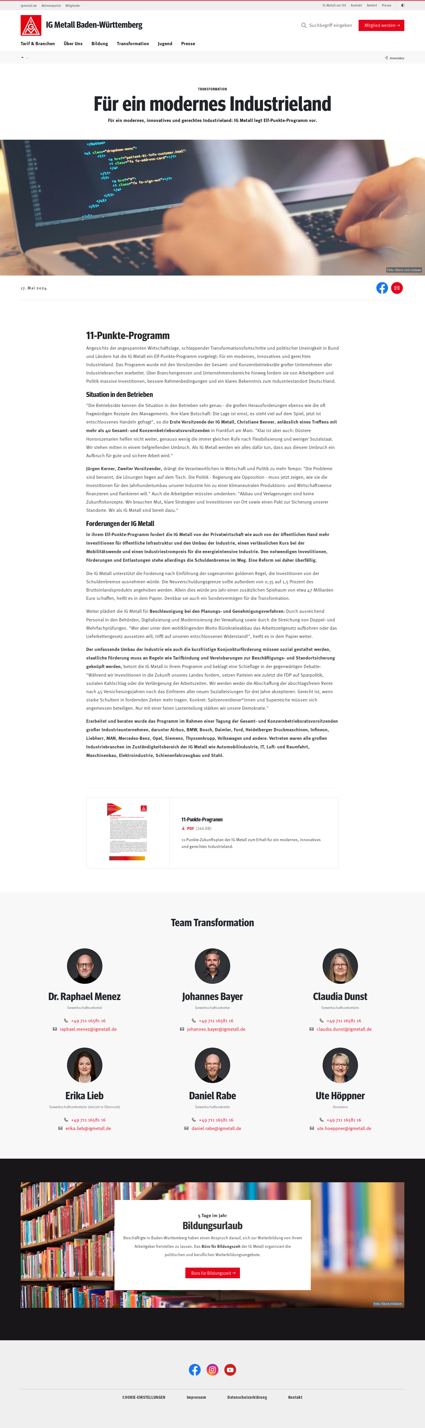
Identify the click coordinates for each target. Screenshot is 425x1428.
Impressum (196, 1397)
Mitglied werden (379, 25)
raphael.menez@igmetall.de (88, 1028)
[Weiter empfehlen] (397, 288)
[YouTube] (230, 1370)
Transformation (133, 43)
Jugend (165, 43)
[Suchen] (304, 25)
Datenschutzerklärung (247, 1397)
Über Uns (73, 43)
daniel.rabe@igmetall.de (216, 1128)
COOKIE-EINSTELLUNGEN (144, 1397)
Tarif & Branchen (38, 43)
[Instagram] (212, 1370)
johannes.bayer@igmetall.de (216, 1028)
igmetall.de (29, 5)
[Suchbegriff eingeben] (326, 25)
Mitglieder (73, 5)
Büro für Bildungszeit (211, 1273)
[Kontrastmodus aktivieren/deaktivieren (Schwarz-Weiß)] (400, 5)
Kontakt (356, 5)
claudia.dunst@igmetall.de (344, 1028)
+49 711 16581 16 (88, 1020)
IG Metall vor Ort (334, 5)
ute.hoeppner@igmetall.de (344, 1128)
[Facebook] (382, 288)
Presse (386, 5)
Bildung (99, 43)
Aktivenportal (51, 5)
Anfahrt (372, 5)
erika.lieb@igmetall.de (88, 1128)
